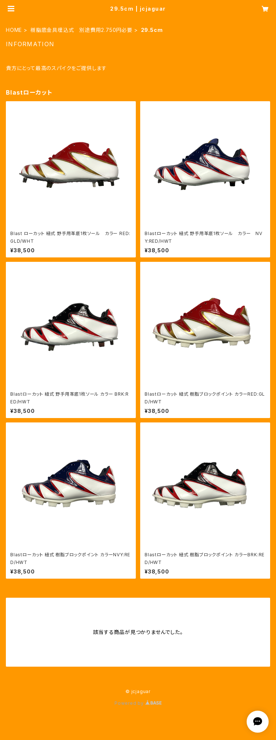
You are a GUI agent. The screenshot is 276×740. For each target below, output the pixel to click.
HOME (14, 30)
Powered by (138, 703)
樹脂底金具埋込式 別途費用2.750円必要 (81, 30)
